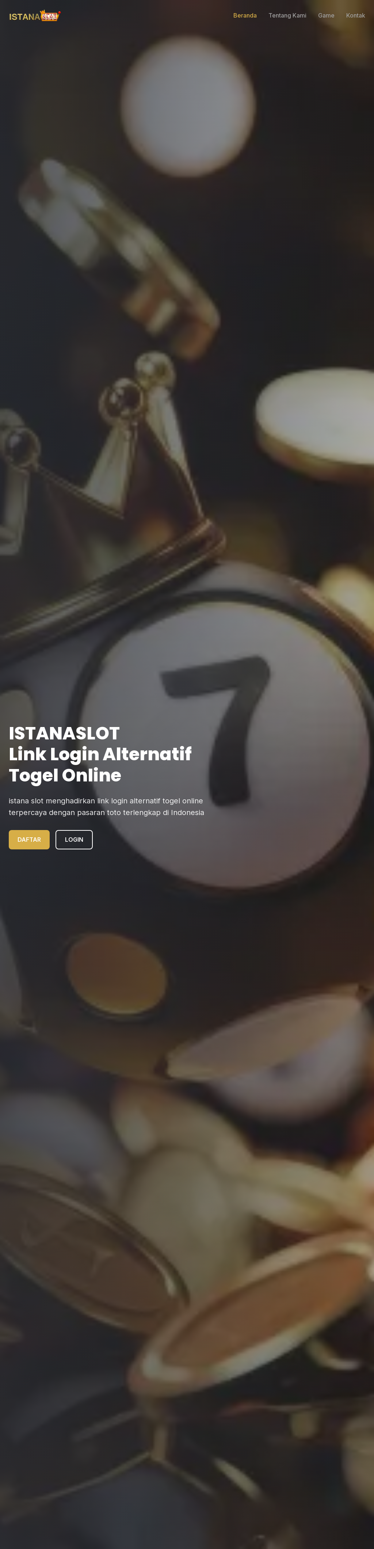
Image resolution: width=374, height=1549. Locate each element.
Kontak (355, 15)
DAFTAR (29, 839)
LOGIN (74, 839)
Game (326, 15)
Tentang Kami (287, 15)
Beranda (245, 15)
